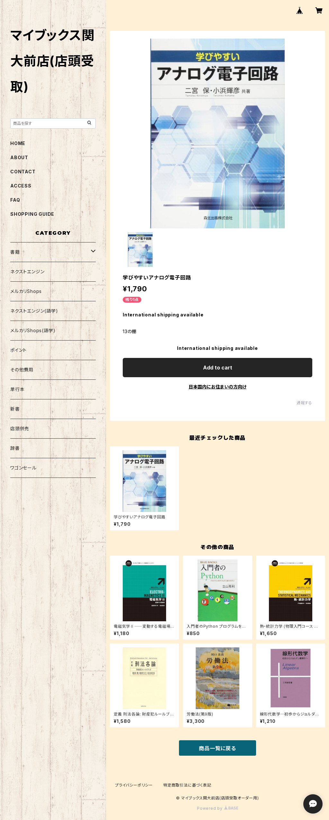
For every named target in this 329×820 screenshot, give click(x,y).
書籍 (15, 252)
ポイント (18, 350)
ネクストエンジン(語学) (34, 311)
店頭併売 (19, 428)
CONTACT (23, 171)
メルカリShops (26, 291)
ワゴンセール (23, 467)
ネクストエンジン (27, 271)
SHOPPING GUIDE (32, 214)
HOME (17, 143)
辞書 (15, 448)
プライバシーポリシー (134, 785)
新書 (15, 409)
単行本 (17, 389)
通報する (304, 402)
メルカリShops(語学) (32, 330)
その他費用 (21, 369)
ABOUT (19, 157)
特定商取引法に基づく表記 (187, 785)
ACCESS (20, 185)
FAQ (15, 200)
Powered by (217, 808)
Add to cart (217, 367)
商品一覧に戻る (217, 748)
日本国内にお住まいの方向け (217, 386)
